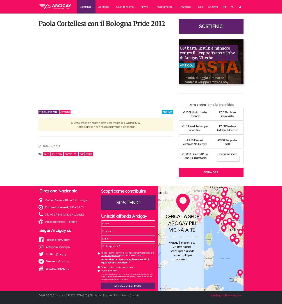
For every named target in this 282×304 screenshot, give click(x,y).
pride (89, 154)
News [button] (145, 6)
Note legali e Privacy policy (225, 295)
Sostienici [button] (86, 6)
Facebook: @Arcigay (58, 239)
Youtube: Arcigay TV (57, 268)
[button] (232, 7)
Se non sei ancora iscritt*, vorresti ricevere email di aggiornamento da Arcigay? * (125, 261)
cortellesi (71, 154)
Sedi (200, 6)
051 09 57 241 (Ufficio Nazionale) (64, 214)
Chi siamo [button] (105, 6)
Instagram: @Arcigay (58, 247)
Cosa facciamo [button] (126, 6)
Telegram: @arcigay (57, 261)
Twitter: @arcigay (56, 254)
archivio (167, 112)
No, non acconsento (109, 270)
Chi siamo (95, 295)
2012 (46, 154)
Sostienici (211, 26)
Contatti (213, 6)
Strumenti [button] (187, 6)
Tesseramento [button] (165, 6)
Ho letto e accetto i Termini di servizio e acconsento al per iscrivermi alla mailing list (127, 254)
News (124, 295)
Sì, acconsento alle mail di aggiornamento (118, 267)
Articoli (65, 112)
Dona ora (211, 172)
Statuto (107, 295)
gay (81, 154)
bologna (56, 154)
